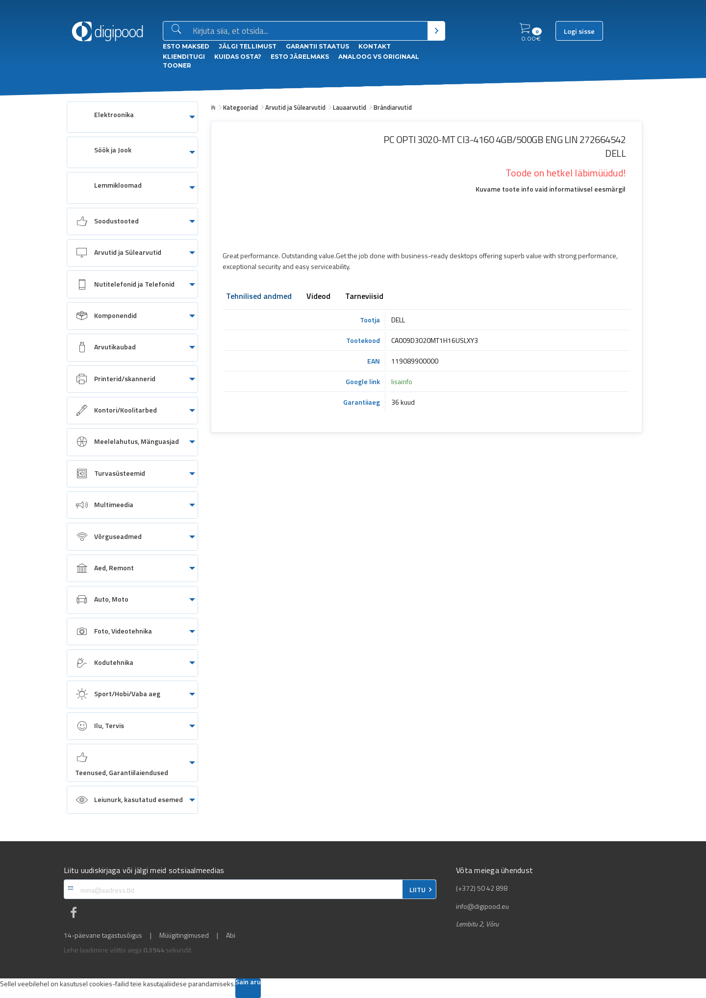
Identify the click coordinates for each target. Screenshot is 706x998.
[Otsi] (436, 31)
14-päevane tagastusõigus (103, 935)
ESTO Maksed (186, 46)
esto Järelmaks (300, 56)
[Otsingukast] (308, 31)
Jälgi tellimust (248, 46)
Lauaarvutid (349, 107)
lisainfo (401, 381)
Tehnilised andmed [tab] (259, 297)
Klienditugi (184, 56)
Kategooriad (240, 107)
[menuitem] (132, 117)
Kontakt (374, 46)
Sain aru (248, 982)
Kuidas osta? (237, 56)
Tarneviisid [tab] (364, 297)
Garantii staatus (317, 46)
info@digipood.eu (482, 906)
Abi (230, 935)
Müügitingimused (184, 935)
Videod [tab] (318, 297)
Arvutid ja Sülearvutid (295, 107)
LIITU (417, 889)
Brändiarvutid (393, 107)
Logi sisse (579, 31)
